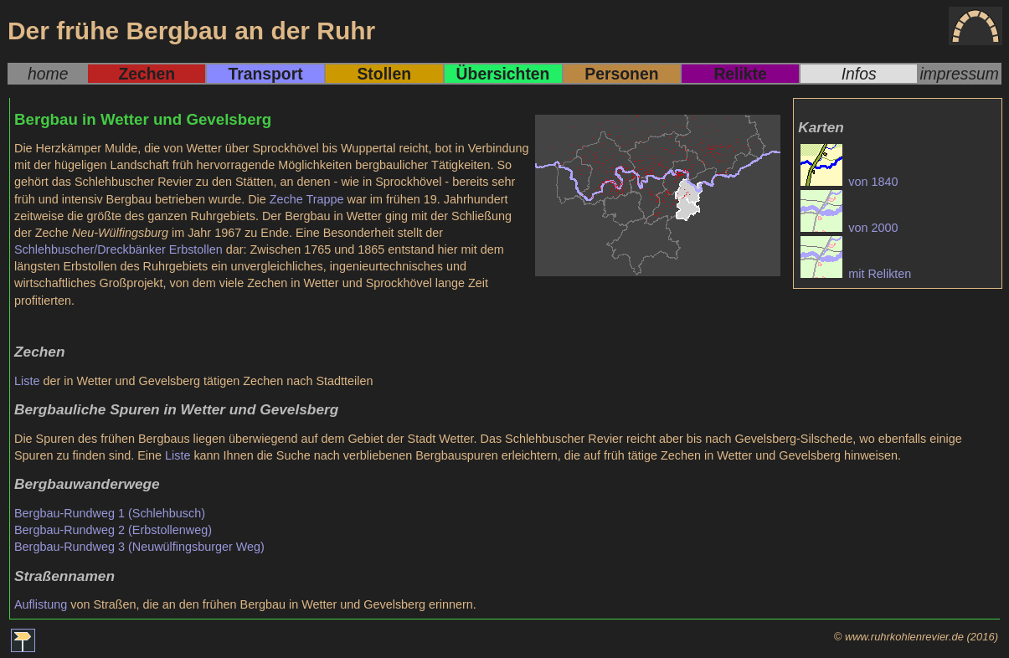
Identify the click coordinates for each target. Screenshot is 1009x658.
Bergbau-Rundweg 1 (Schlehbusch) (109, 513)
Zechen (146, 73)
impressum (959, 73)
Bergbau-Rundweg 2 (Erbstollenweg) (113, 530)
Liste (26, 381)
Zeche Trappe (307, 199)
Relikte (739, 73)
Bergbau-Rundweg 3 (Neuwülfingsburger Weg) (139, 546)
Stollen (383, 73)
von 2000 (849, 227)
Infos (859, 73)
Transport (265, 73)
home (48, 73)
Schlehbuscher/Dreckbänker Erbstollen (118, 249)
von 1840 (849, 181)
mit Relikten (856, 273)
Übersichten (503, 73)
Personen (621, 73)
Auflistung (40, 604)
